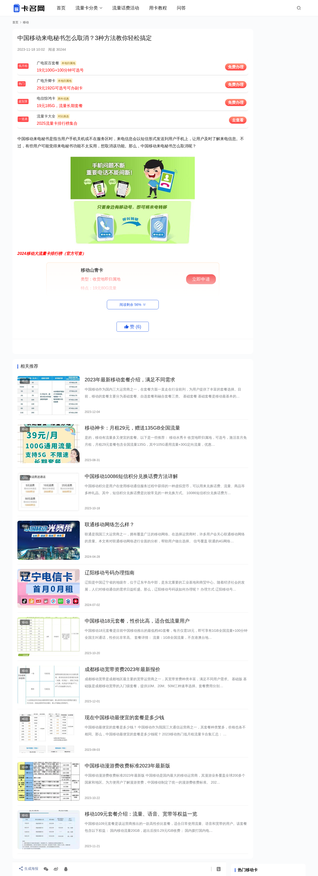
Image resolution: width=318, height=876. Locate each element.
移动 (25, 381)
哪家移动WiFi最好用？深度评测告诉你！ (269, 200)
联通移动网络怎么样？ (102, 514)
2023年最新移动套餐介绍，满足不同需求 (122, 380)
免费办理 (209, 67)
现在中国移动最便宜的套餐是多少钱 (117, 692)
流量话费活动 (130, 7)
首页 (65, 7)
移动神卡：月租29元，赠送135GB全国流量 (125, 424)
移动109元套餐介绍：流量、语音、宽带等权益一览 (133, 781)
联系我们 (167, 847)
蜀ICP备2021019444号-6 (190, 855)
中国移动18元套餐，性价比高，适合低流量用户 (129, 603)
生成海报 (27, 869)
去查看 (211, 120)
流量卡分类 (91, 7)
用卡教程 (163, 7)
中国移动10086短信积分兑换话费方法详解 (124, 469)
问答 (186, 7)
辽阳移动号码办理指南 (102, 558)
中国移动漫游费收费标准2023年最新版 (120, 736)
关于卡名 (146, 847)
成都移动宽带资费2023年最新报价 (115, 647)
